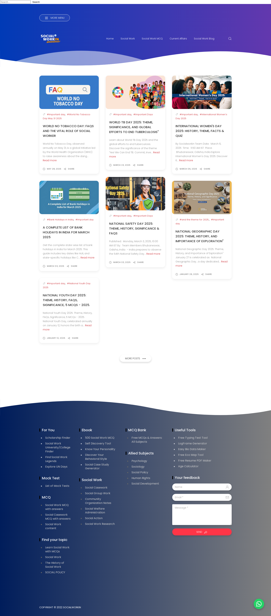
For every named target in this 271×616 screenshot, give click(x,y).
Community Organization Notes (98, 501)
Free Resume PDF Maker (194, 461)
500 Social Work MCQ (99, 438)
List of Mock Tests (57, 486)
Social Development (145, 484)
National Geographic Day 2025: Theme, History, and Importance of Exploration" (200, 236)
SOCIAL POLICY (55, 572)
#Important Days (143, 114)
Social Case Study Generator (97, 467)
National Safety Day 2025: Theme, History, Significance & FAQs (134, 228)
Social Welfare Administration (95, 511)
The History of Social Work (54, 565)
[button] (259, 604)
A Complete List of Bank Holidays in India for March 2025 (66, 232)
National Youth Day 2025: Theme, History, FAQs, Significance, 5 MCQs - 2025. (66, 300)
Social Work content (53, 526)
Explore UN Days (56, 467)
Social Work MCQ (152, 38)
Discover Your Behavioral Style (96, 457)
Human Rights (141, 478)
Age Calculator (188, 466)
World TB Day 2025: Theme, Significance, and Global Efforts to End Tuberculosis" (134, 127)
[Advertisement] (102, 382)
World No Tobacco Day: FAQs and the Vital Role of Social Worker (68, 131)
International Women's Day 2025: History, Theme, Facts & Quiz (200, 131)
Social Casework (96, 488)
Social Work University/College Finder (57, 447)
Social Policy (140, 472)
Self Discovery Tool (98, 443)
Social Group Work (97, 493)
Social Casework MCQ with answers (58, 517)
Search (36, 2)
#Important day (56, 114)
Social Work (128, 38)
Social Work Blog (204, 38)
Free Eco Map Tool (190, 455)
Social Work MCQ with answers (57, 507)
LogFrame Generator (192, 443)
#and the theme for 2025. (194, 219)
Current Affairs (178, 38)
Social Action (94, 518)
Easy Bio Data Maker (192, 449)
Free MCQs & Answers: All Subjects (147, 440)
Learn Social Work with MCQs (57, 549)
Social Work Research (100, 524)
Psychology (139, 461)
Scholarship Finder (57, 438)
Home (110, 38)
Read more (50, 160)
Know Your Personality (100, 449)
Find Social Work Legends (56, 459)
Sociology (138, 467)
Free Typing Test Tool (193, 438)
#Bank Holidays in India (60, 219)
